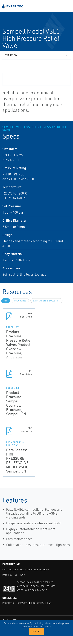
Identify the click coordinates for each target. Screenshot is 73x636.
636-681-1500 (17, 574)
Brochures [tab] (20, 300)
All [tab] (5, 300)
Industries (37, 603)
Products (8, 603)
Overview (11, 55)
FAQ (49, 603)
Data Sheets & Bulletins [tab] (46, 300)
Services (22, 603)
